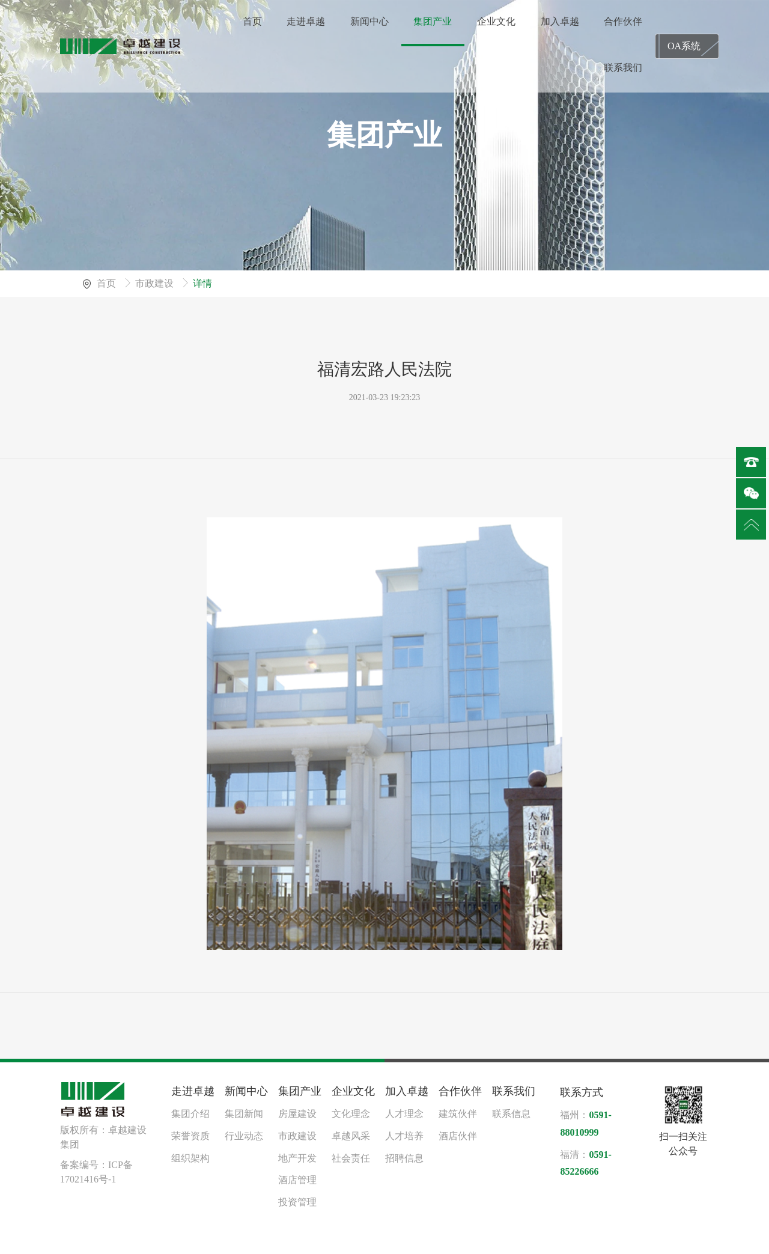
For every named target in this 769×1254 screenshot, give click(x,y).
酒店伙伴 (458, 1136)
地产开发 (297, 1158)
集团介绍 (190, 1114)
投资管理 (297, 1202)
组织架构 (190, 1158)
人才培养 (404, 1136)
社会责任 (351, 1158)
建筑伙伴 (458, 1114)
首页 (107, 283)
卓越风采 (351, 1136)
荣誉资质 (190, 1136)
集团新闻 (244, 1114)
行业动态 (244, 1136)
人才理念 (404, 1114)
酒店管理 (297, 1180)
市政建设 (155, 283)
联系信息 (511, 1114)
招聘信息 (404, 1158)
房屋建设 (297, 1114)
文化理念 (351, 1114)
